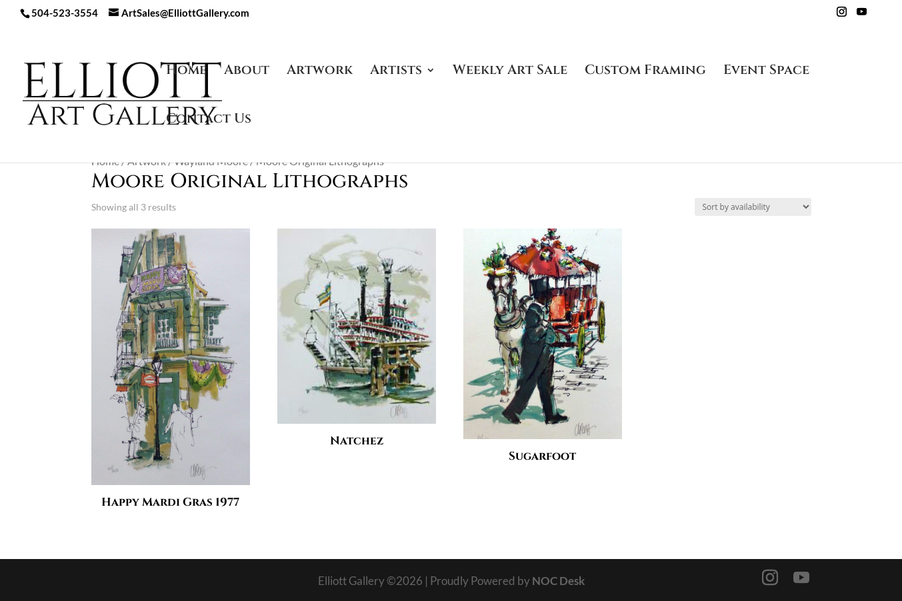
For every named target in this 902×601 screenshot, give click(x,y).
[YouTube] (862, 16)
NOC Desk (558, 581)
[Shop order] (753, 207)
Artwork (320, 72)
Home (186, 72)
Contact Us (208, 120)
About (246, 72)
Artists (396, 72)
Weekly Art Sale (510, 72)
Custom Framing (645, 72)
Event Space (766, 72)
